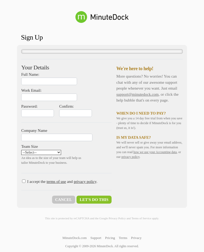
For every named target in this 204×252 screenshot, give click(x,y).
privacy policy (85, 181)
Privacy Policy (117, 218)
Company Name (34, 130)
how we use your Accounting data (155, 152)
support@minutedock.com (137, 94)
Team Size (29, 146)
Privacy (136, 238)
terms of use (56, 181)
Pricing (110, 238)
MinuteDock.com (74, 238)
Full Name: (30, 74)
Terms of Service (141, 218)
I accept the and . (62, 181)
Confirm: (66, 106)
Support (95, 238)
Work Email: (31, 90)
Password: (29, 106)
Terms (123, 238)
